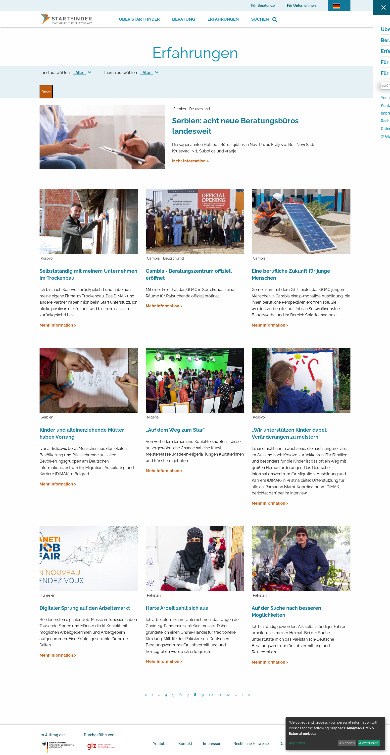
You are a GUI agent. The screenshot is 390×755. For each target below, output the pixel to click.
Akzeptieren (368, 743)
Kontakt (185, 743)
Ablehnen (347, 743)
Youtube (160, 743)
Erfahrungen (223, 19)
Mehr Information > (190, 161)
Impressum (213, 743)
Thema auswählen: (120, 72)
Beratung (183, 19)
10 (211, 694)
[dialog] (335, 733)
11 (219, 694)
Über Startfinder (139, 19)
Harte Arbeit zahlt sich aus (177, 608)
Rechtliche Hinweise (251, 743)
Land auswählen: (55, 72)
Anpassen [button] (297, 743)
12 (228, 694)
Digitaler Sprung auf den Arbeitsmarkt (85, 608)
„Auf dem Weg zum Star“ (175, 430)
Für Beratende (263, 5)
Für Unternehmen (301, 5)
